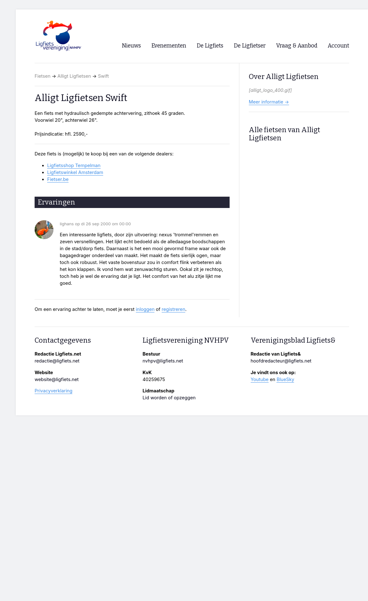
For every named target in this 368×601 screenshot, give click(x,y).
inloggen (145, 309)
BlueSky (285, 379)
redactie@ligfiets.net (57, 361)
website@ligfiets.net (57, 379)
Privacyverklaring (53, 391)
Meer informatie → (269, 102)
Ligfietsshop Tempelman (74, 165)
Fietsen (42, 76)
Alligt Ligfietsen (74, 76)
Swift (103, 76)
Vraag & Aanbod (296, 45)
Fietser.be (58, 179)
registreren (173, 309)
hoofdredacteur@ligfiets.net (281, 361)
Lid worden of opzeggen (169, 398)
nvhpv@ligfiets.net (162, 361)
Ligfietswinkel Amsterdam (75, 172)
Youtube (260, 379)
